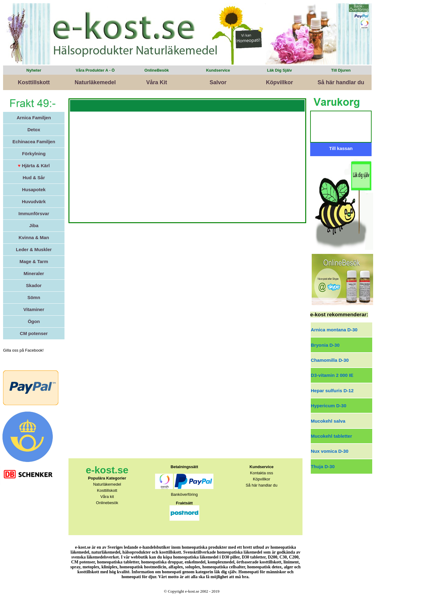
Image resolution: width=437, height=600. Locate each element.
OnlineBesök (156, 70)
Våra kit (107, 496)
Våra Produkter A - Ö (95, 70)
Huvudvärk (34, 201)
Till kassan (341, 148)
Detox (33, 129)
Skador (34, 285)
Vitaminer (33, 309)
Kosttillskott (34, 82)
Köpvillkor (279, 82)
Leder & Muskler (34, 249)
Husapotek (34, 189)
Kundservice (218, 70)
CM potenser (34, 333)
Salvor (217, 82)
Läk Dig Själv (279, 70)
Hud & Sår (34, 177)
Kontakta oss (261, 473)
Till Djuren (340, 70)
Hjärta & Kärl (34, 165)
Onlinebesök (107, 502)
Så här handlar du (341, 82)
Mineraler (34, 273)
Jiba (33, 225)
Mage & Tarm (33, 261)
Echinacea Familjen (33, 141)
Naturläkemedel (95, 82)
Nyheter (33, 70)
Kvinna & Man (33, 237)
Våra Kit (156, 82)
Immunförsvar (33, 213)
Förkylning (34, 153)
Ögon (34, 321)
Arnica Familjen (34, 117)
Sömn (33, 297)
